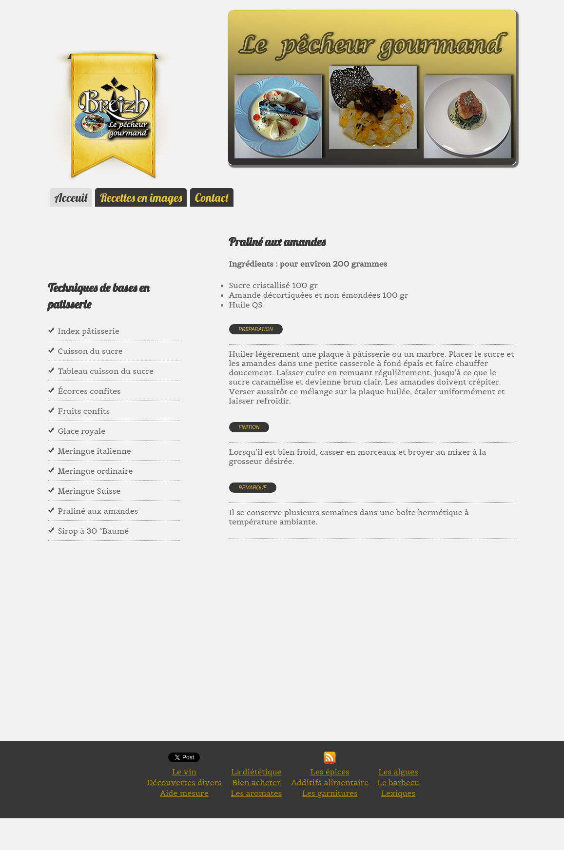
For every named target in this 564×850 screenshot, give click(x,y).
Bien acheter (256, 782)
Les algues (398, 771)
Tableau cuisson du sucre (106, 371)
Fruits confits (84, 411)
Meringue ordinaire (95, 471)
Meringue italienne (94, 451)
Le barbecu (398, 782)
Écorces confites (89, 391)
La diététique (256, 771)
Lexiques (398, 793)
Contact (212, 197)
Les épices (330, 771)
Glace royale (82, 431)
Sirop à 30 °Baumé (93, 531)
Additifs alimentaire (330, 782)
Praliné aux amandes (98, 511)
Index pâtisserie (88, 331)
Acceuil (71, 197)
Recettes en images (141, 197)
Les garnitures (330, 793)
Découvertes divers (184, 782)
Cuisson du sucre (90, 351)
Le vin (184, 771)
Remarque (253, 487)
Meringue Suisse (89, 491)
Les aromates (256, 793)
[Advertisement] (396, 651)
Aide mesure (184, 793)
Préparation (256, 329)
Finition (249, 427)
